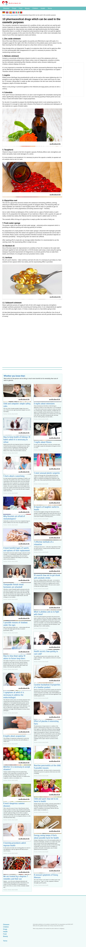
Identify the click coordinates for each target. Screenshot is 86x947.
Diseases (6, 8)
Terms (50, 8)
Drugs (14, 8)
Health (43, 8)
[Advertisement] (15, 330)
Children (35, 8)
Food (20, 8)
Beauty (27, 8)
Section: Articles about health (10, 414)
